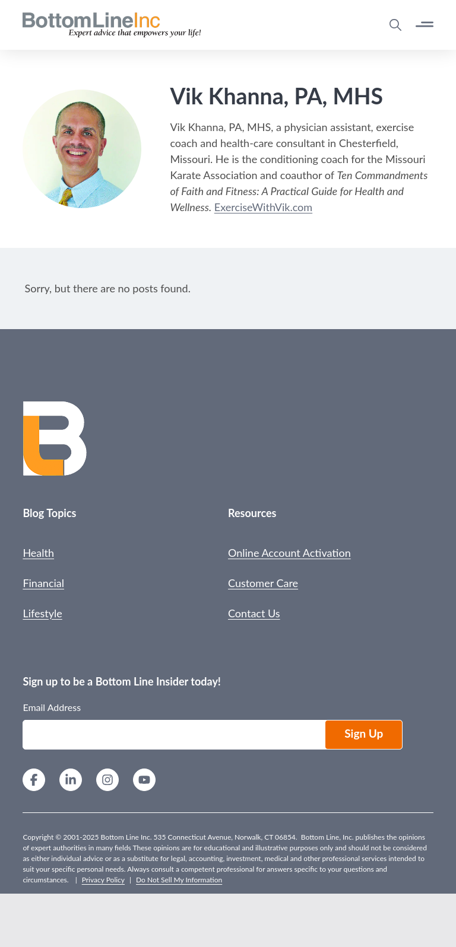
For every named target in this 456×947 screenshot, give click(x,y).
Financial (43, 582)
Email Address (52, 707)
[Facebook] (34, 781)
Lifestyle (42, 613)
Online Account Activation (289, 552)
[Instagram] (107, 781)
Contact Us (254, 613)
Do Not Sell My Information (179, 879)
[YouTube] (144, 781)
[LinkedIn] (70, 781)
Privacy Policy (103, 879)
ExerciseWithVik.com (263, 206)
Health (38, 552)
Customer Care (263, 582)
